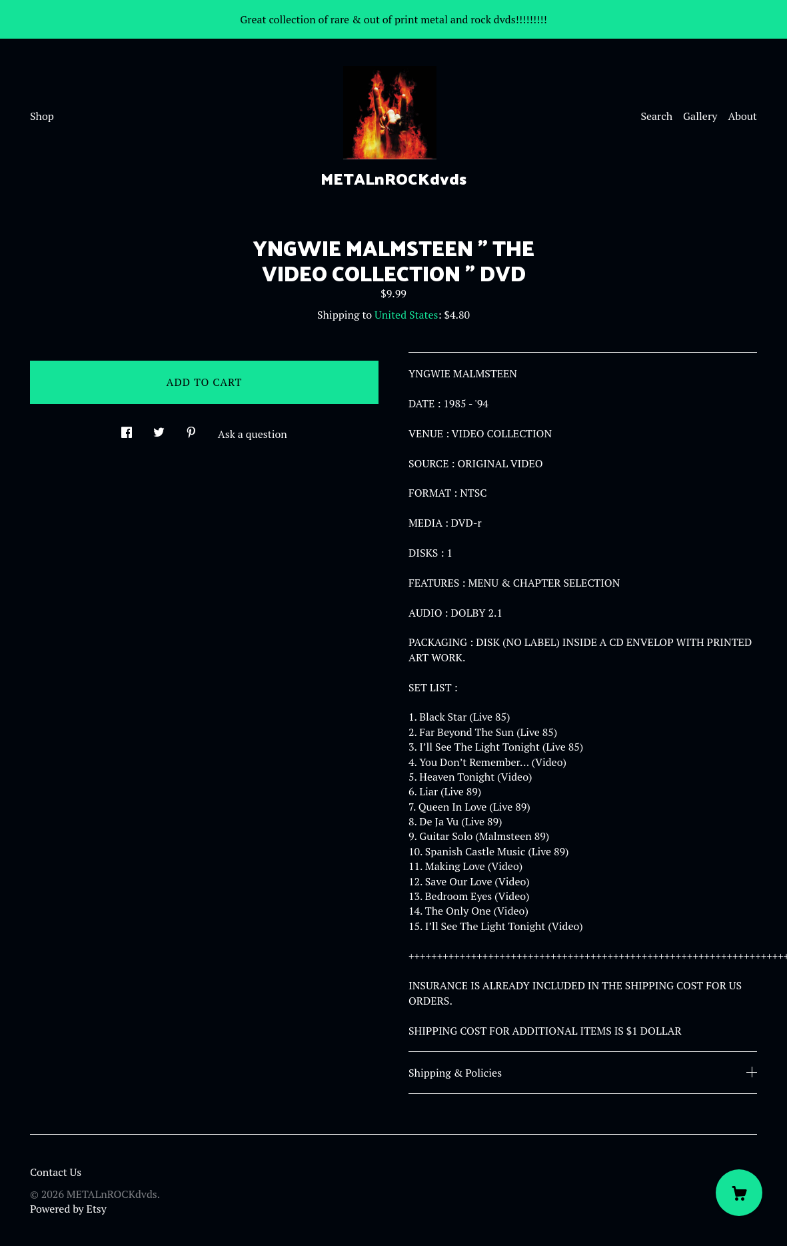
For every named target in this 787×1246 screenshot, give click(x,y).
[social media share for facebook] (126, 428)
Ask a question (252, 434)
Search (656, 116)
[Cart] (739, 1192)
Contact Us (55, 1172)
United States (406, 314)
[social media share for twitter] (159, 428)
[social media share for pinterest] (191, 428)
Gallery (700, 116)
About (742, 116)
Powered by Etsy (68, 1208)
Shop (42, 116)
